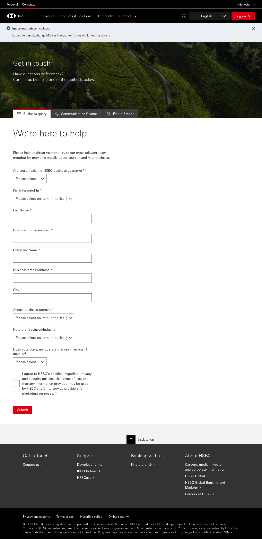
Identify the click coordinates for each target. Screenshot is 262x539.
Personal (12, 4)
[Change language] (209, 16)
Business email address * (32, 270)
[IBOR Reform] (100, 471)
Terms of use (65, 516)
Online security (118, 516)
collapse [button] (44, 28)
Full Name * (22, 210)
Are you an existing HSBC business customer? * (50, 170)
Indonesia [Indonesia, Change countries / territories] (246, 4)
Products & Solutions (75, 16)
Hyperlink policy (91, 516)
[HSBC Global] (209, 475)
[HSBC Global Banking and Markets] (209, 485)
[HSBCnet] (100, 477)
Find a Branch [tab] (120, 113)
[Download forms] (100, 464)
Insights (48, 16)
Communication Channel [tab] (76, 113)
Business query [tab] (31, 113)
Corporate (28, 4)
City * (17, 289)
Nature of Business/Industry (34, 329)
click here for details (95, 35)
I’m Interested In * (27, 190)
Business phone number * (33, 230)
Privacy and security (36, 516)
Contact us (127, 16)
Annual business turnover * (33, 309)
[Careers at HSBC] (209, 493)
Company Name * (27, 250)
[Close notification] (253, 28)
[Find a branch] (154, 464)
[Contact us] (46, 464)
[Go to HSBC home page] (17, 16)
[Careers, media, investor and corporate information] (209, 467)
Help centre (105, 16)
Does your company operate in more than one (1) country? (50, 351)
